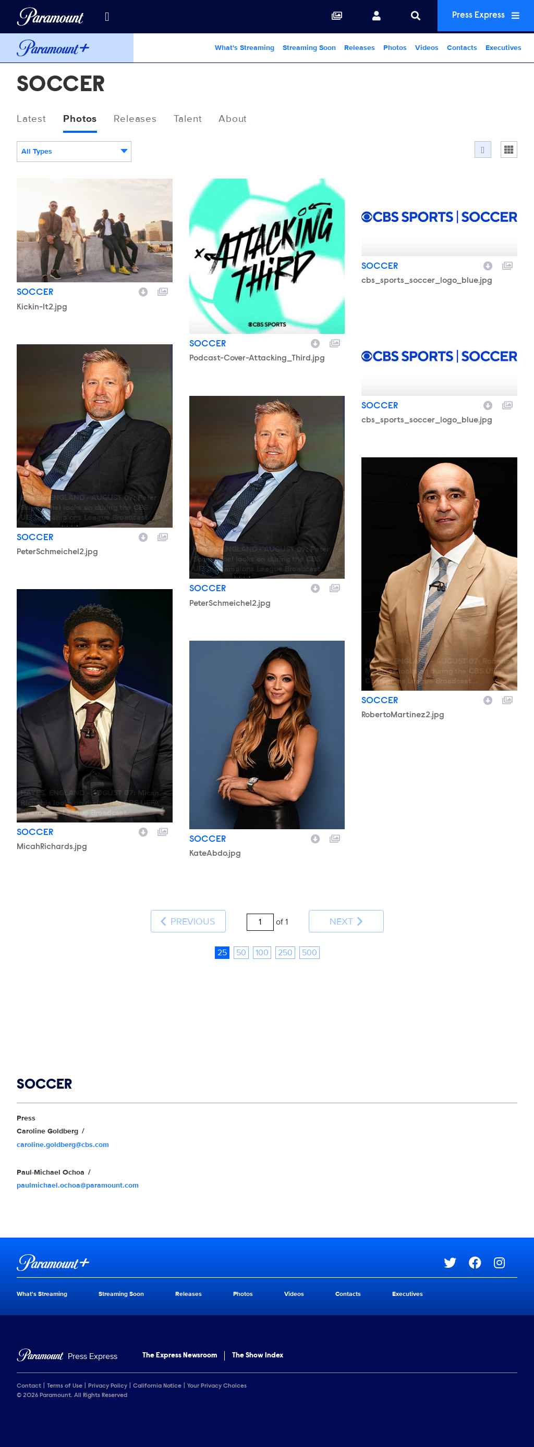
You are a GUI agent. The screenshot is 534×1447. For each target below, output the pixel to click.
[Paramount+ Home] (67, 48)
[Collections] (329, 16)
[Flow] (483, 150)
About (241, 119)
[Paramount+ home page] (230, 1259)
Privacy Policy (107, 1382)
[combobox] (74, 152)
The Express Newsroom (179, 1352)
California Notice (157, 1382)
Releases (359, 47)
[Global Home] (50, 16)
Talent (193, 119)
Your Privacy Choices (217, 1382)
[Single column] (509, 150)
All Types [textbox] (36, 151)
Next (346, 920)
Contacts (462, 47)
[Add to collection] (163, 291)
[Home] (67, 1353)
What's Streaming (244, 47)
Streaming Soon (309, 47)
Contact (29, 1382)
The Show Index (257, 1352)
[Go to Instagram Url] (505, 1259)
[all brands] (107, 16)
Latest (32, 119)
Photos (395, 47)
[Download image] (143, 291)
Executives (503, 47)
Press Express (481, 16)
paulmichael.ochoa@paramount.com (78, 1181)
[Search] (408, 16)
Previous (188, 920)
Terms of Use (64, 1382)
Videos (427, 47)
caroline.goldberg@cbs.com (63, 1140)
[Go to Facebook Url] (481, 1259)
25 (222, 949)
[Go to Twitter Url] (456, 1259)
